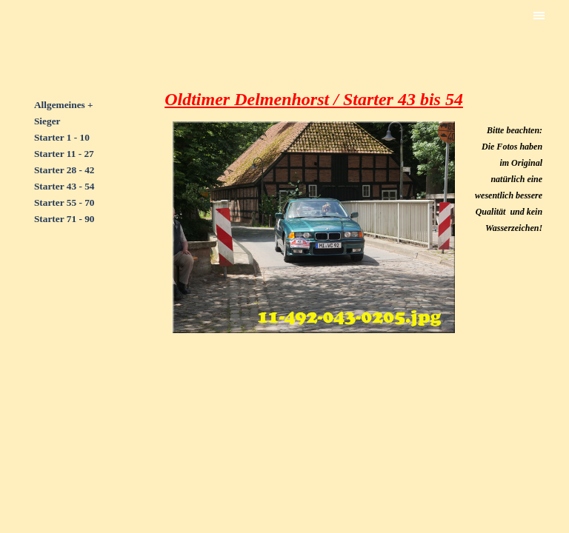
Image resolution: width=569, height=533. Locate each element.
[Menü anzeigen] (539, 15)
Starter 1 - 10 (62, 137)
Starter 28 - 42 (64, 169)
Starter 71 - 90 (64, 218)
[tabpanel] (72, 169)
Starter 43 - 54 (64, 186)
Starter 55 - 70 (64, 202)
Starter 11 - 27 (64, 153)
